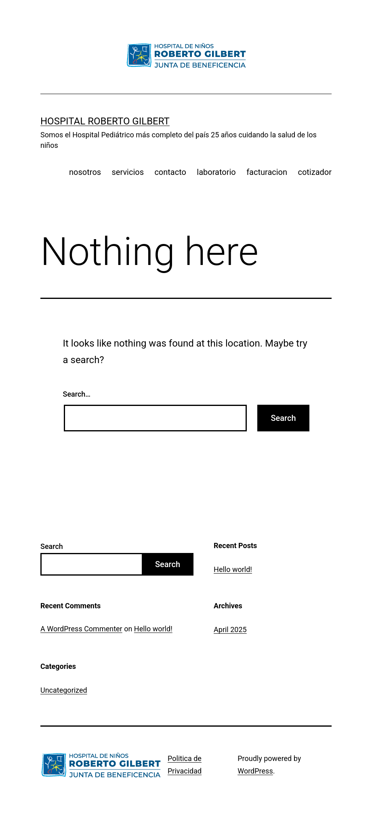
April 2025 (230, 629)
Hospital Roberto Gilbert (105, 121)
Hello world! (233, 569)
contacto (170, 172)
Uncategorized (63, 690)
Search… (77, 394)
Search (51, 546)
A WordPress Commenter (81, 628)
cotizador (315, 172)
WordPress (255, 771)
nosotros (85, 172)
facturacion (266, 172)
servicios (128, 172)
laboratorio (216, 172)
